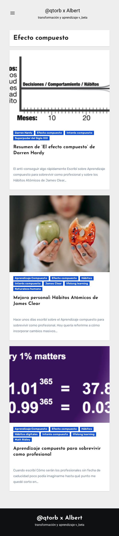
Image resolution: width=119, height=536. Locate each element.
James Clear (53, 283)
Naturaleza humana (28, 289)
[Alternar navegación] (12, 13)
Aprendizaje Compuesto (31, 278)
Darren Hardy (23, 132)
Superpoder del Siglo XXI (31, 138)
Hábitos (86, 278)
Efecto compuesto (49, 132)
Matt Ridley (22, 439)
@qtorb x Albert (62, 10)
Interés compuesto (79, 132)
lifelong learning (77, 283)
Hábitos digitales (26, 434)
